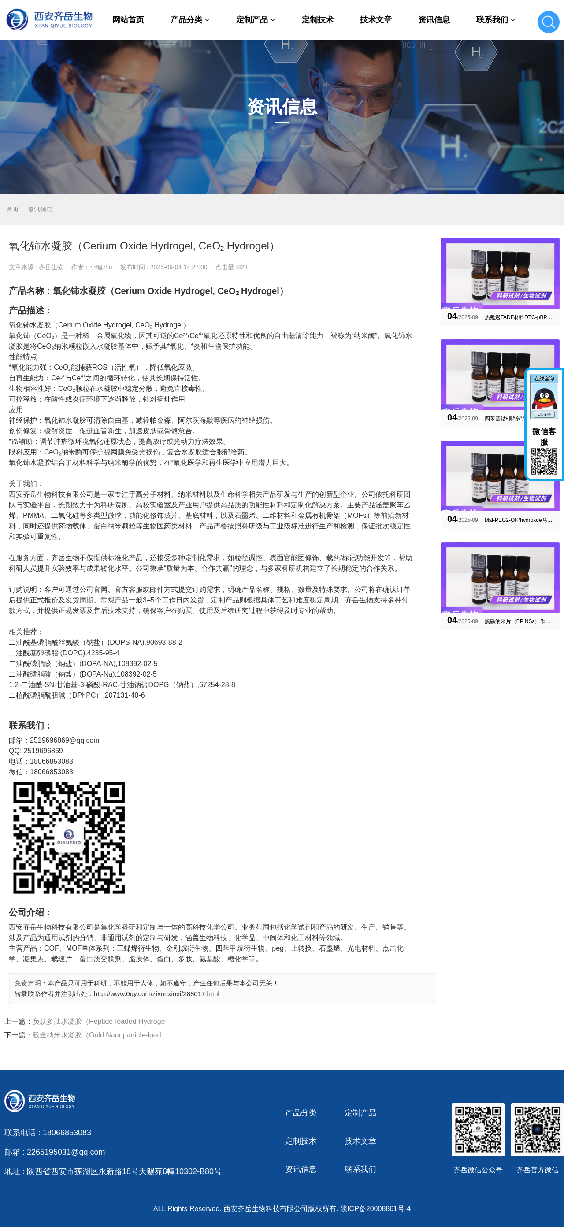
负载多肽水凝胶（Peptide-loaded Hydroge (99, 1021)
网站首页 (128, 19)
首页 (13, 209)
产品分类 (190, 19)
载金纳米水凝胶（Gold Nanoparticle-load (97, 1035)
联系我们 (496, 19)
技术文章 (376, 19)
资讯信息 (434, 19)
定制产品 (255, 19)
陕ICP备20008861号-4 (375, 1208)
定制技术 (318, 19)
